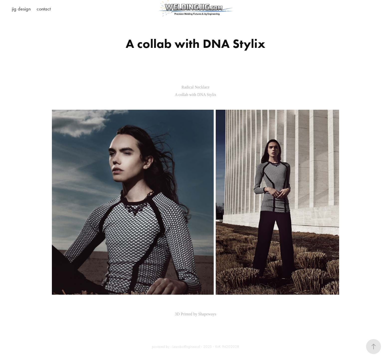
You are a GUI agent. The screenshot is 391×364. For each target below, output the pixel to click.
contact (44, 9)
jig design (21, 9)
